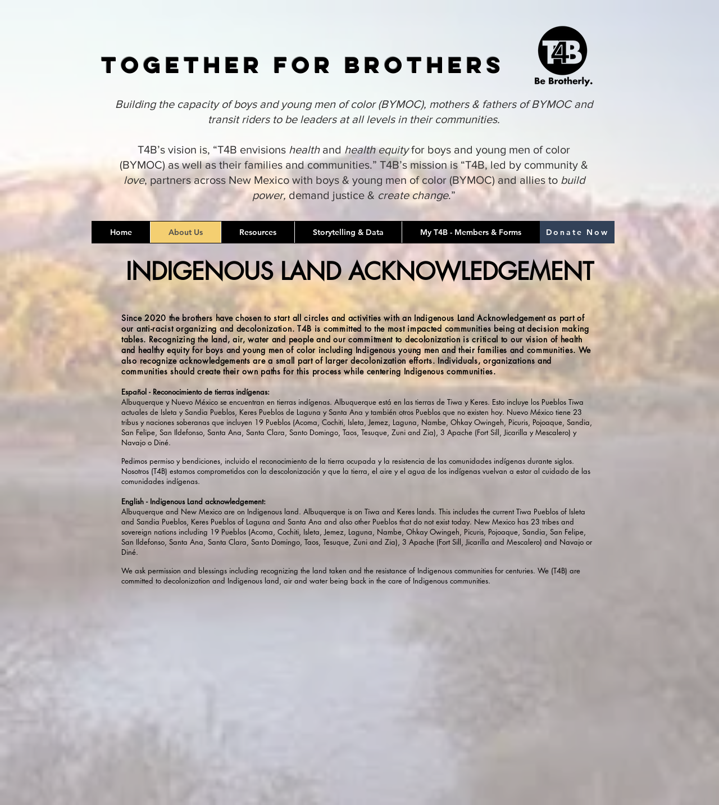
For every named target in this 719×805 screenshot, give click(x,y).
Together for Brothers (303, 65)
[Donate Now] (577, 232)
